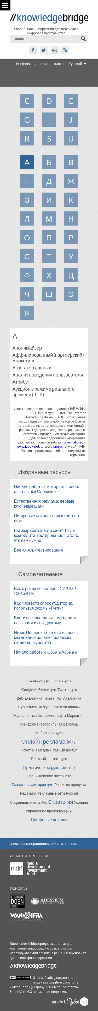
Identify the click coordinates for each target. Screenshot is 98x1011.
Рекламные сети (51, 793)
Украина (81, 802)
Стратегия (60, 802)
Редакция (28, 793)
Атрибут (21, 382)
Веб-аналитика (29, 698)
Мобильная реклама (60, 724)
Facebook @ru (38, 681)
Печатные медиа (35, 750)
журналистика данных (61, 707)
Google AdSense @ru (38, 689)
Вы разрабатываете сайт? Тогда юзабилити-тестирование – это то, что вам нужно (46, 535)
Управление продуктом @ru (49, 811)
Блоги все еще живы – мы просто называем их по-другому (45, 620)
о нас (72, 843)
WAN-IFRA (26, 916)
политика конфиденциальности (36, 843)
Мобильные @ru (49, 733)
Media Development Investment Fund (30, 868)
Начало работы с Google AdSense (45, 651)
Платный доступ (63, 750)
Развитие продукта (70, 784)
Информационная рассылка (40, 63)
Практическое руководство (49, 767)
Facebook (33, 50)
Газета (48, 698)
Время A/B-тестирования (38, 549)
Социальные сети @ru (28, 802)
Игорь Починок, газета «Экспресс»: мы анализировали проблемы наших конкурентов (47, 637)
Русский (75, 63)
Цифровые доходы (49, 819)
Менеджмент (31, 724)
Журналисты (23, 715)
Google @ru (61, 681)
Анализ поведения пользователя (48, 375)
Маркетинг (76, 715)
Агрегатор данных (32, 367)
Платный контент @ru (49, 758)
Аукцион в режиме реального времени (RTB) (44, 391)
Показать (5, 5)
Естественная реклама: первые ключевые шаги (44, 503)
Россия (72, 793)
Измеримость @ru (51, 715)
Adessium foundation (47, 901)
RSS (65, 50)
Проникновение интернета (49, 776)
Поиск (83, 39)
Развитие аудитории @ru (32, 784)
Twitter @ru (67, 689)
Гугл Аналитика (68, 698)
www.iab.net (73, 442)
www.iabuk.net (27, 446)
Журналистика (30, 707)
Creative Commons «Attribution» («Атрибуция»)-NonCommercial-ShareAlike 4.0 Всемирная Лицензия (45, 987)
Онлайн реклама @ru (49, 741)
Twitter (44, 50)
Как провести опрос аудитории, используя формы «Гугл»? (43, 605)
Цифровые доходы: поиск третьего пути (47, 518)
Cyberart (77, 1001)
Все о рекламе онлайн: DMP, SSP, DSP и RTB (45, 591)
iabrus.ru (60, 446)
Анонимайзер (27, 348)
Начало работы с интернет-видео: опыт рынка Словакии (46, 489)
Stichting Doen (17, 901)
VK (54, 50)
